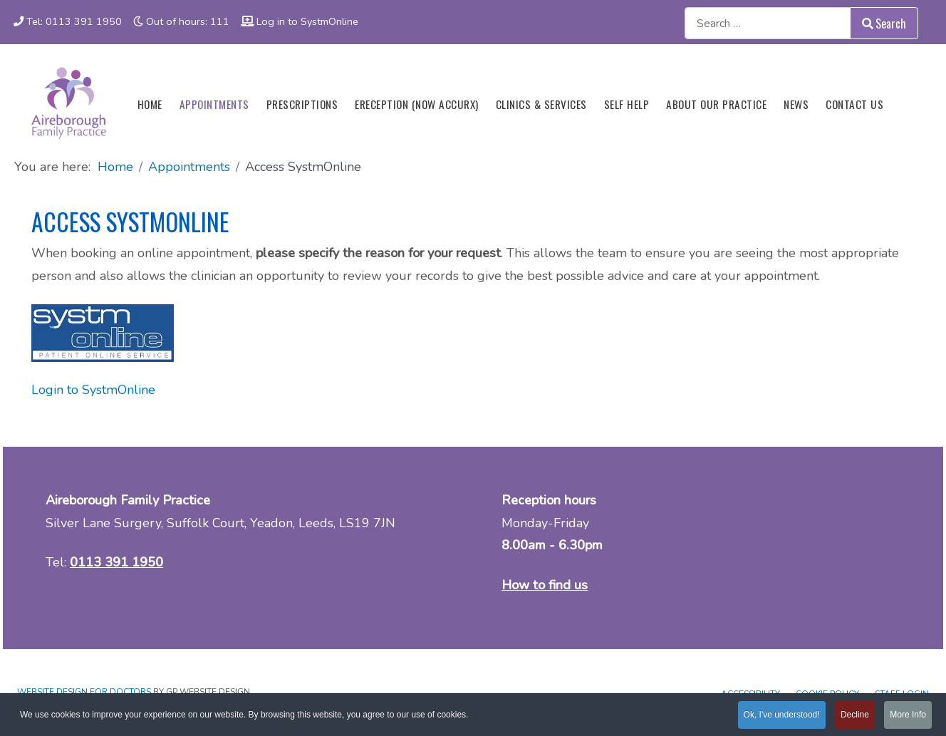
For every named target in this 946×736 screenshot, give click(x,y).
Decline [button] (855, 715)
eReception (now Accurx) (417, 104)
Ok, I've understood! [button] (782, 715)
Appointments (214, 104)
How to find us (544, 585)
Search (884, 23)
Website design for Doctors (84, 692)
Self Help (627, 104)
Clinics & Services (541, 104)
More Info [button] (908, 715)
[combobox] (768, 23)
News (796, 104)
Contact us (854, 104)
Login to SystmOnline (93, 389)
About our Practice (716, 104)
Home (149, 104)
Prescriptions (302, 104)
